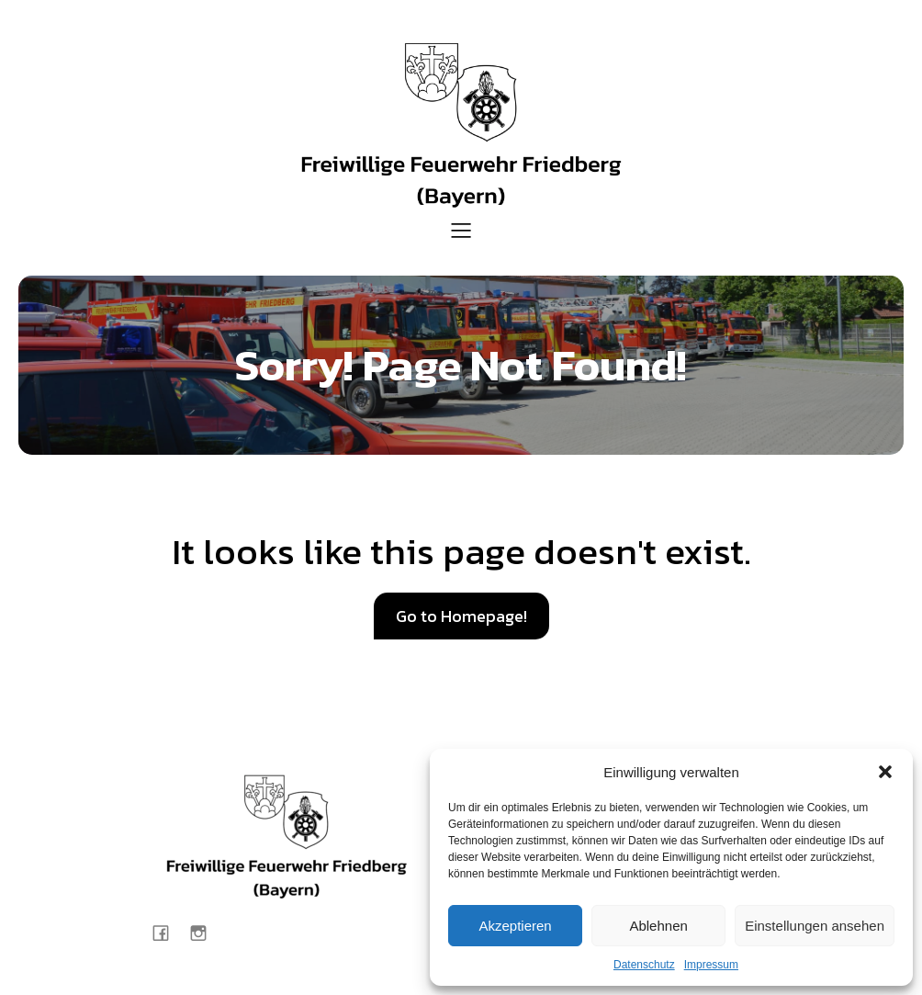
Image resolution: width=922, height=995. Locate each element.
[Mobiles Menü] (461, 229)
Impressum (711, 964)
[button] (885, 772)
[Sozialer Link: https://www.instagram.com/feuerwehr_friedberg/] (205, 932)
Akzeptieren (514, 925)
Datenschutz (644, 964)
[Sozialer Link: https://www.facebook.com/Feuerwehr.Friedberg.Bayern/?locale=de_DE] (167, 932)
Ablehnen (658, 925)
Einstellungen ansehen (814, 925)
